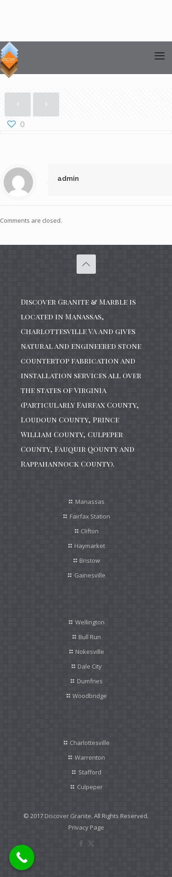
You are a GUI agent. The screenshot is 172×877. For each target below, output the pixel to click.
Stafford (89, 772)
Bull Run (89, 637)
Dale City (90, 666)
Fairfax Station (90, 516)
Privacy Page (86, 827)
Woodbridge (89, 696)
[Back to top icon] (86, 264)
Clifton (90, 531)
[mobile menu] (159, 55)
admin (68, 178)
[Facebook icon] (81, 843)
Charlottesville (90, 743)
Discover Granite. (68, 816)
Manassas (90, 501)
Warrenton (90, 757)
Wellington (90, 622)
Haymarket (89, 546)
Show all (152, 103)
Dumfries (90, 681)
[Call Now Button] (21, 857)
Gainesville (89, 575)
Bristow (89, 560)
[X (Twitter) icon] (91, 843)
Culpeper (90, 787)
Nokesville (89, 651)
